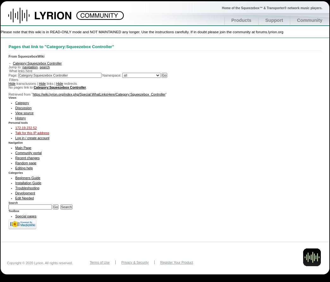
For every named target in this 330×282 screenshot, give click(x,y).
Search (13, 202)
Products (241, 20)
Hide (12, 83)
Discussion (23, 108)
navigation (30, 67)
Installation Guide (28, 183)
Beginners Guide (27, 178)
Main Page (23, 148)
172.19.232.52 (26, 128)
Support (274, 20)
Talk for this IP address (32, 133)
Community (309, 20)
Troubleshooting (27, 188)
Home (46, 19)
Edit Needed (24, 198)
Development (25, 193)
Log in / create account (32, 138)
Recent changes (27, 158)
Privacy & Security (135, 262)
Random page (25, 163)
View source (24, 113)
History (20, 118)
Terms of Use (100, 262)
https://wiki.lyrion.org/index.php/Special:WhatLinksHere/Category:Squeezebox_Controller (99, 94)
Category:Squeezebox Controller (37, 63)
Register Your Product (176, 262)
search (45, 67)
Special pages (25, 216)
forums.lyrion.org (269, 32)
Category (22, 103)
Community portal (28, 153)
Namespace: (111, 75)
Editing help (24, 168)
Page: (13, 75)
